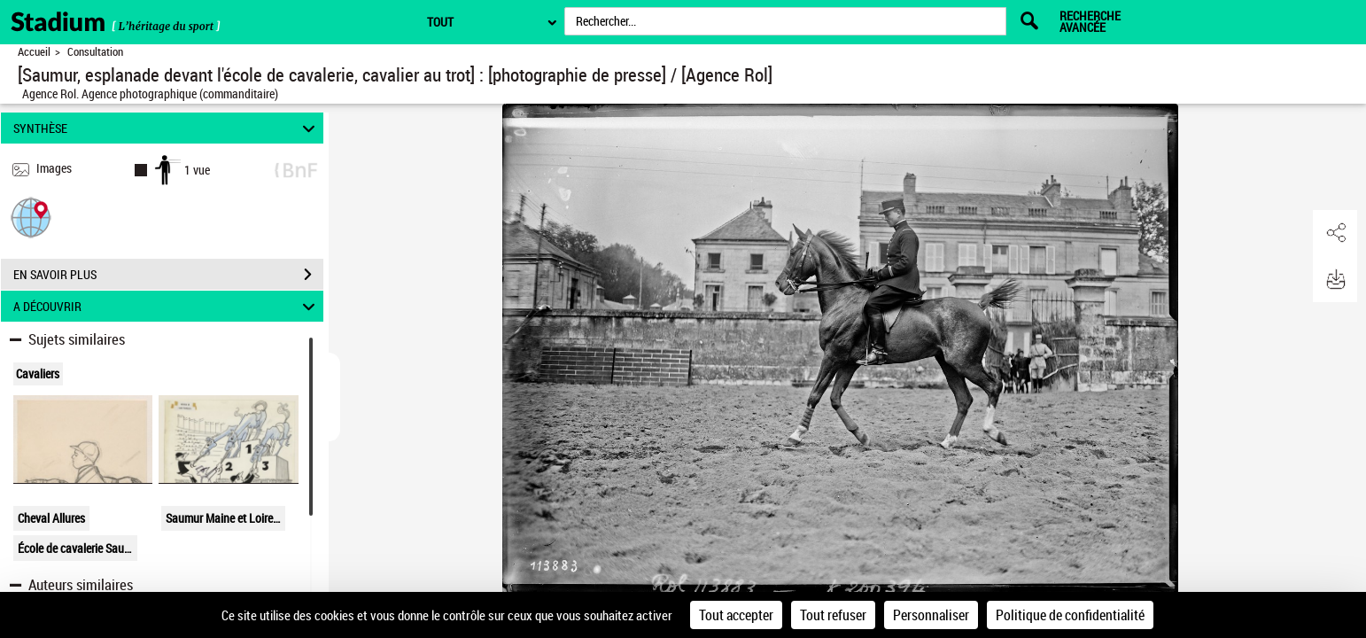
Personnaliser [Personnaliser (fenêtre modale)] (931, 615)
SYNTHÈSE (166, 128)
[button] (31, 216)
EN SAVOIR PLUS (168, 274)
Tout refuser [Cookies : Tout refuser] (833, 615)
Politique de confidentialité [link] (1070, 615)
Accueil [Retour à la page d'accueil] (34, 51)
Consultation (95, 51)
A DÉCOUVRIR (166, 306)
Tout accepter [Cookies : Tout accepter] (736, 615)
